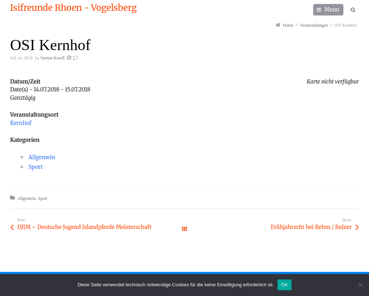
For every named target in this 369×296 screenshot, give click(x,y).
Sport (35, 166)
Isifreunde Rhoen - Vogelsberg (73, 8)
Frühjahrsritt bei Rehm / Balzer (311, 227)
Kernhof (20, 123)
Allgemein (41, 157)
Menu (331, 9)
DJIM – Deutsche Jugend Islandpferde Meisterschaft (84, 227)
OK (284, 284)
